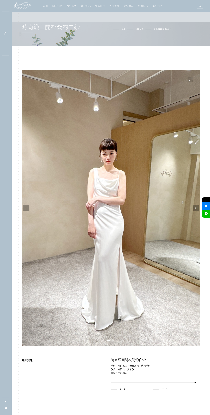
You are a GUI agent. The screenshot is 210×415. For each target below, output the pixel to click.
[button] (108, 341)
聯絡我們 (157, 6)
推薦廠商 (143, 6)
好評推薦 (114, 6)
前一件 (122, 389)
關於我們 (57, 6)
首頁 (45, 6)
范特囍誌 (129, 6)
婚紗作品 (86, 6)
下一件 (165, 389)
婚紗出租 (100, 6)
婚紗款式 (72, 6)
